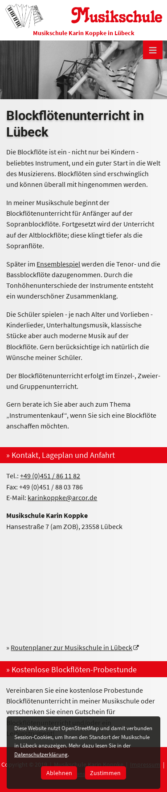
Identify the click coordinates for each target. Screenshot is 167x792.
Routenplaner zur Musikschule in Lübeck (71, 647)
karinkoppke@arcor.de (62, 497)
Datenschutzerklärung (41, 754)
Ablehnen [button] (59, 773)
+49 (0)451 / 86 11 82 (50, 475)
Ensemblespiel (58, 263)
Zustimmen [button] (105, 773)
